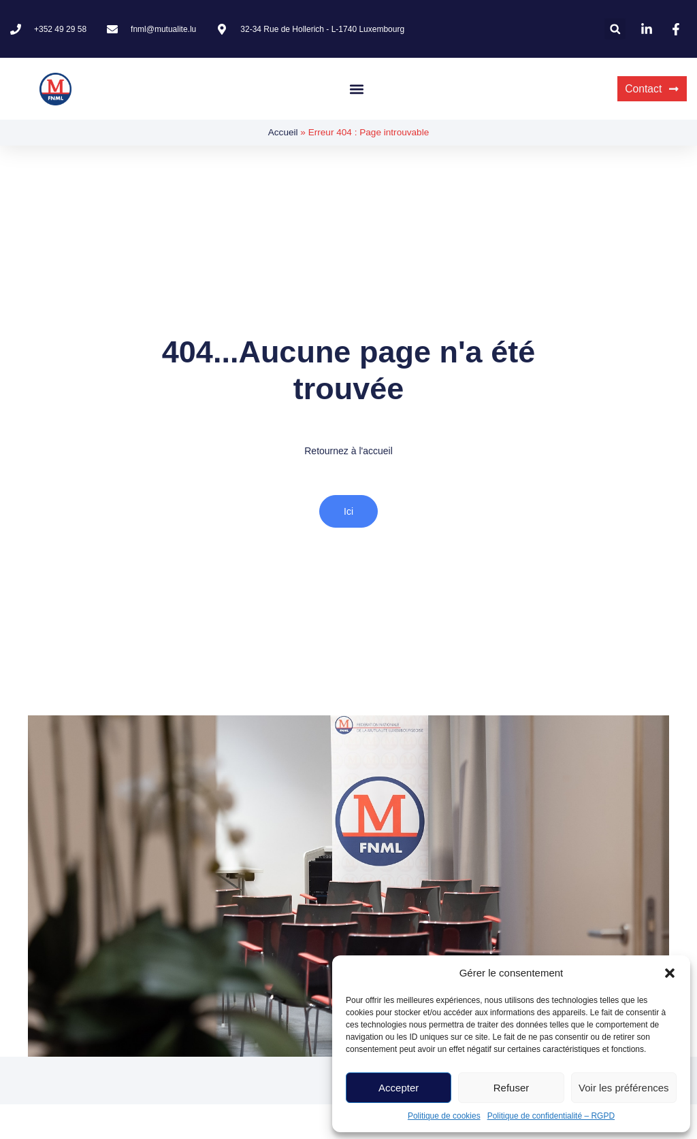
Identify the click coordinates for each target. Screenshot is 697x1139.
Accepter (398, 1087)
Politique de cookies (444, 1116)
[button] (670, 973)
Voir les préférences (624, 1087)
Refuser (511, 1087)
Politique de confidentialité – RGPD (551, 1116)
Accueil (283, 132)
